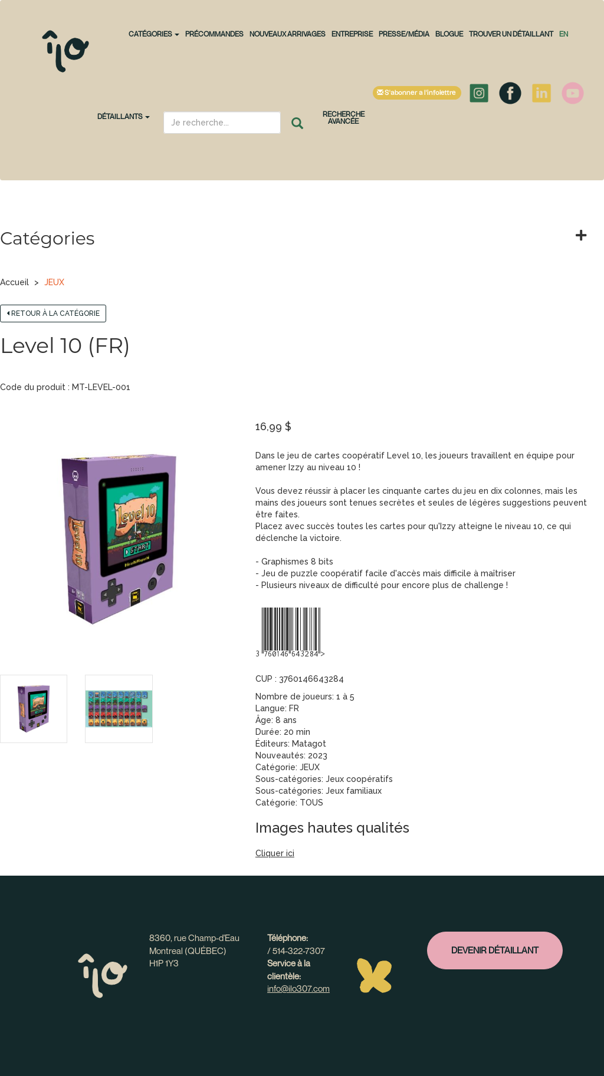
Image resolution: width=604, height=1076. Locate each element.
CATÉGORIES (154, 33)
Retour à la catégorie (53, 313)
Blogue (449, 33)
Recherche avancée (344, 118)
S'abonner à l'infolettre (417, 93)
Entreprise (352, 33)
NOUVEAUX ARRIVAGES (288, 33)
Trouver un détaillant (511, 33)
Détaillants (123, 116)
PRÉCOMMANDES (214, 33)
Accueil (14, 282)
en (563, 33)
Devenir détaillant (495, 950)
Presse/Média (404, 33)
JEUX (54, 282)
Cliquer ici (274, 853)
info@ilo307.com (298, 988)
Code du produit (32, 387)
